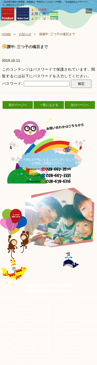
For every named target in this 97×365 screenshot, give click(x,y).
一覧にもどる (49, 105)
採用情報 (24, 308)
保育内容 (24, 332)
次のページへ (80, 105)
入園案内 (72, 332)
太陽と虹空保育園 (24, 348)
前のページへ (18, 105)
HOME (6, 34)
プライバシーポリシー (24, 324)
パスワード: (36, 83)
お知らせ (25, 34)
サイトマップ (73, 316)
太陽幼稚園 (72, 324)
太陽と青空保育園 (24, 340)
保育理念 (72, 301)
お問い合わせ (24, 316)
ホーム (24, 301)
